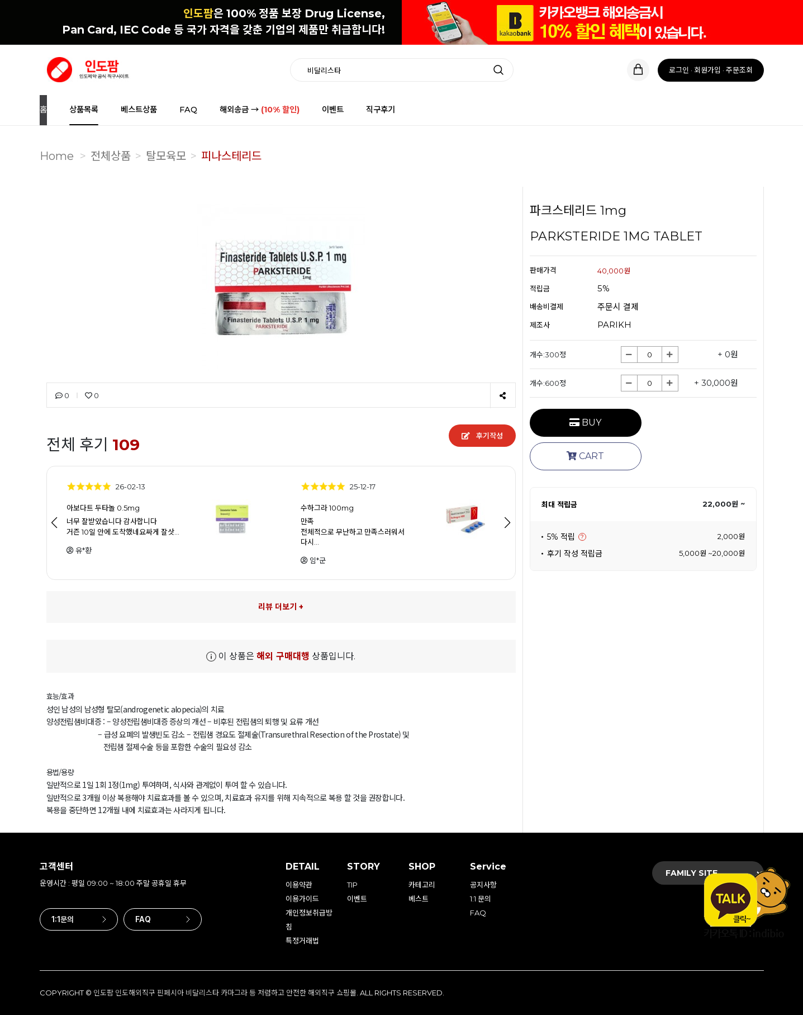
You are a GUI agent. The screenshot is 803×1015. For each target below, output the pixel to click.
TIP (352, 884)
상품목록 (83, 110)
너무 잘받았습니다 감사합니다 (111, 521)
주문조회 (739, 69)
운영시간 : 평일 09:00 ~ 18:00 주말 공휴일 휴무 (113, 883)
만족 (307, 521)
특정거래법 (302, 940)
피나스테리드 (231, 156)
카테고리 (421, 884)
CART (585, 456)
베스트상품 (139, 110)
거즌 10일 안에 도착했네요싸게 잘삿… (122, 531)
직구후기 (380, 110)
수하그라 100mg (327, 507)
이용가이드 (302, 898)
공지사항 (483, 884)
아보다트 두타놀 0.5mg (103, 507)
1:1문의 (78, 919)
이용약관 (299, 884)
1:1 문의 (480, 898)
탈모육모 (166, 156)
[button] (507, 523)
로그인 (679, 69)
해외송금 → (260, 110)
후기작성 (482, 435)
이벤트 (333, 110)
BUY (585, 422)
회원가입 (707, 69)
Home (57, 156)
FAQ (188, 110)
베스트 (418, 898)
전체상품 (111, 156)
